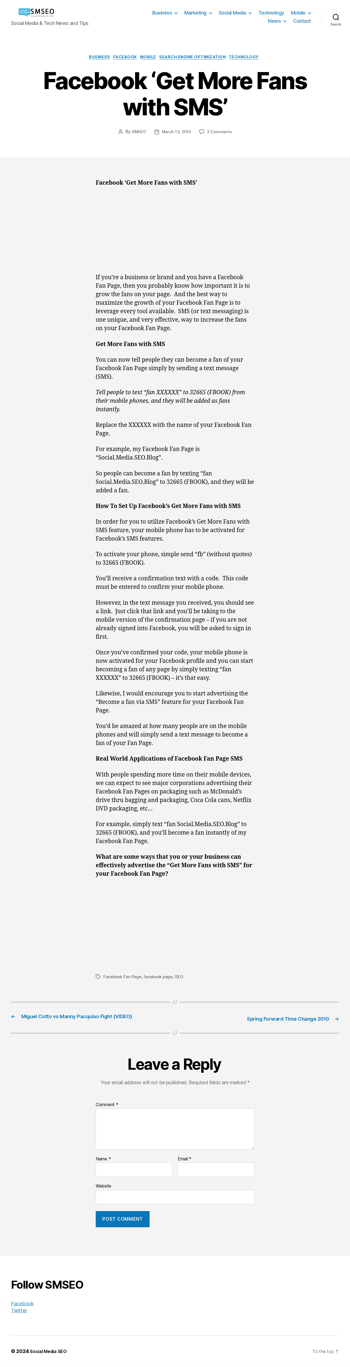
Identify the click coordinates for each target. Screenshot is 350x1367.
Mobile (298, 13)
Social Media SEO (50, 1351)
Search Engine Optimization (196, 58)
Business (162, 13)
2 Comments (221, 133)
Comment (107, 1105)
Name (103, 1159)
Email (184, 1159)
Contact (302, 21)
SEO (183, 978)
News (274, 21)
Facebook (121, 58)
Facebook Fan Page (123, 978)
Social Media (232, 13)
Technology (271, 13)
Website (103, 1186)
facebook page (160, 978)
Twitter (20, 1310)
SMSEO (137, 133)
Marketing (195, 13)
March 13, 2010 (176, 133)
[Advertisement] (175, 234)
